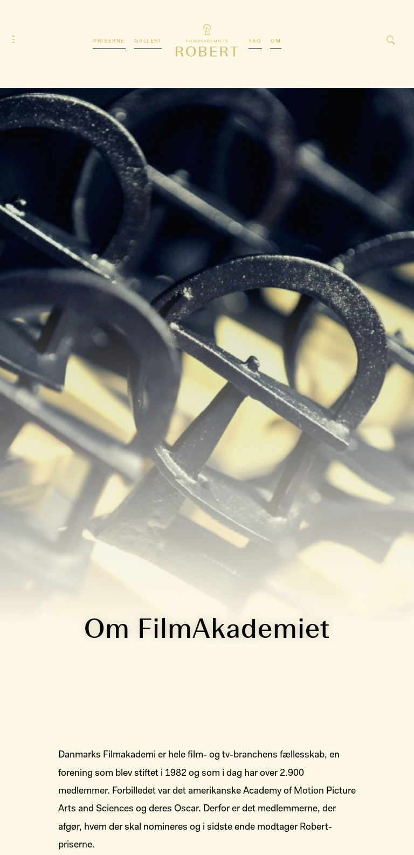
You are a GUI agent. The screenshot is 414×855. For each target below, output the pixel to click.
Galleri (147, 41)
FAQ (255, 41)
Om (276, 41)
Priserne (109, 41)
